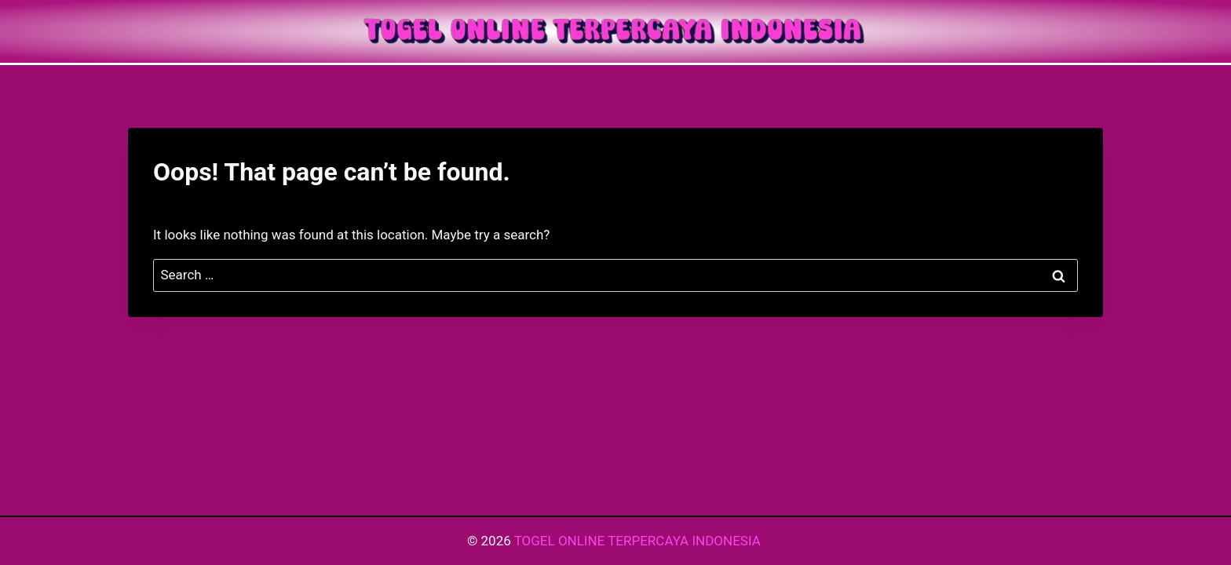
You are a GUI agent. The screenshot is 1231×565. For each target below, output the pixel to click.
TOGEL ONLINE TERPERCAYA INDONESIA (639, 541)
